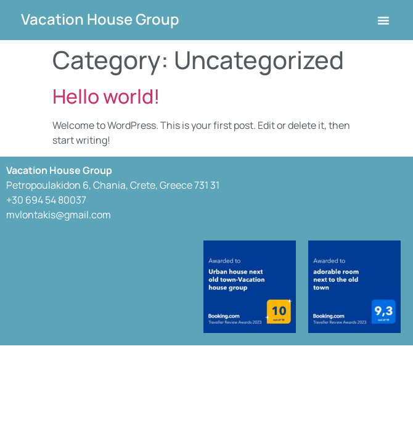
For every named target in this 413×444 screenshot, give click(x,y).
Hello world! (106, 96)
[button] (383, 20)
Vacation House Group (100, 19)
